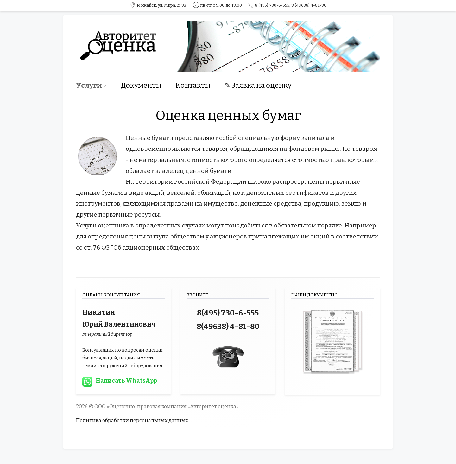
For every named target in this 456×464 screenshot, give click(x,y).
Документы (141, 85)
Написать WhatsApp (126, 380)
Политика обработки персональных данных (132, 420)
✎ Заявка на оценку (258, 85)
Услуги (89, 85)
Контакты (193, 85)
